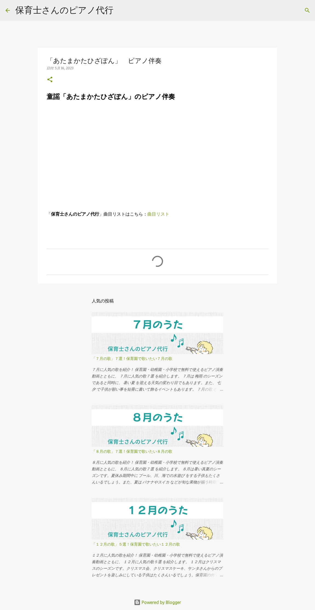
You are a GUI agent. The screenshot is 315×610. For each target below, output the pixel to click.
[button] (50, 80)
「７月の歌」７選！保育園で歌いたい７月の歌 (132, 358)
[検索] (307, 10)
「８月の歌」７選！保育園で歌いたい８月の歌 (132, 451)
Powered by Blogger (157, 602)
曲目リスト (158, 214)
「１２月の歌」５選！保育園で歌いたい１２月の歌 (136, 544)
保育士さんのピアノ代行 (64, 10)
